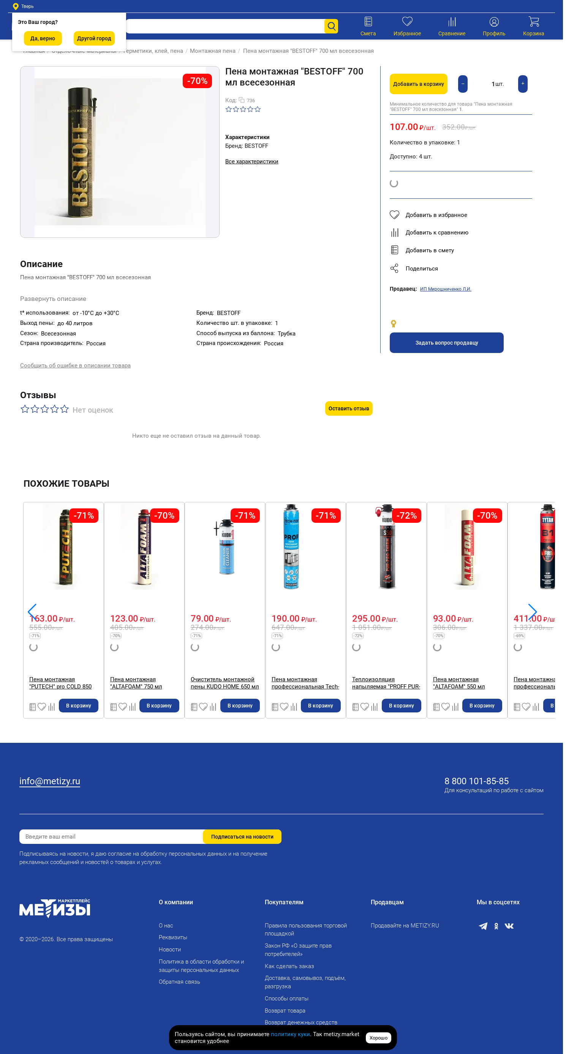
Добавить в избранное (428, 215)
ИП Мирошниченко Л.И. (445, 289)
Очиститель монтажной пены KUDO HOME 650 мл (479, 667)
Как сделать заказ (289, 961)
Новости (170, 944)
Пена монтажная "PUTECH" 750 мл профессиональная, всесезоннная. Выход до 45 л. (76, 667)
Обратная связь (179, 976)
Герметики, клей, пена (149, 50)
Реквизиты (173, 932)
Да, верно (42, 38)
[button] (461, 269)
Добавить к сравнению (429, 232)
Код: (231, 100)
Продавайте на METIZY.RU (405, 920)
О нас (166, 920)
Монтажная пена (209, 50)
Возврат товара (285, 1005)
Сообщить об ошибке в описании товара (75, 359)
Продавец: (403, 289)
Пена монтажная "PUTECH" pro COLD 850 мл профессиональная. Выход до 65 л (213, 667)
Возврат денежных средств (301, 1017)
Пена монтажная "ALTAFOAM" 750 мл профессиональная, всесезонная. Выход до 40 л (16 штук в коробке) (346, 667)
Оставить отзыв (349, 392)
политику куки (290, 1034)
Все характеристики (251, 161)
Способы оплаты (286, 993)
